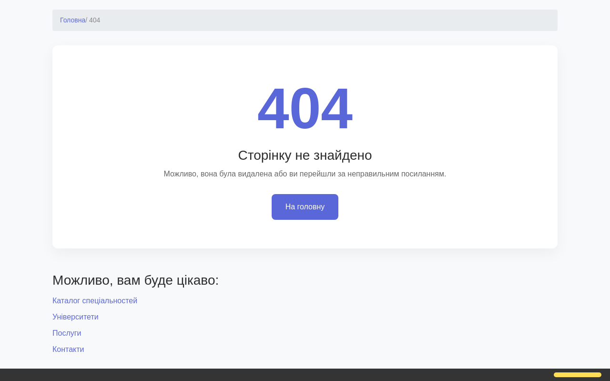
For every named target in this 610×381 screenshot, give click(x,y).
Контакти (68, 349)
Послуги (66, 333)
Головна (72, 20)
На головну (305, 207)
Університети (75, 317)
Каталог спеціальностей (94, 301)
